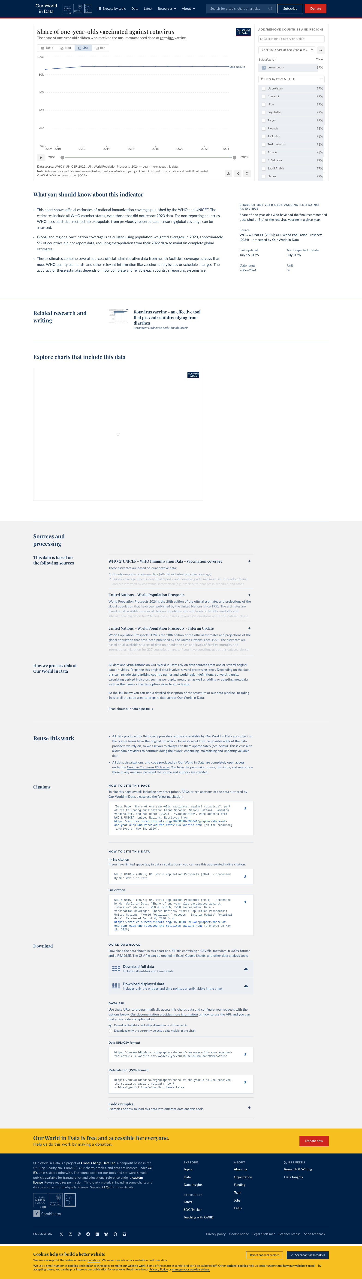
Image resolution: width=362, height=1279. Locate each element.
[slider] (62, 157)
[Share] (237, 173)
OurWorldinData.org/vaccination (57, 175)
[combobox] (241, 8)
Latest (148, 8)
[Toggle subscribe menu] (290, 8)
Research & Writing (298, 1180)
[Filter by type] (291, 79)
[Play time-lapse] (41, 157)
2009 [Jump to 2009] (52, 157)
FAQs (106, 1198)
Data (134, 8)
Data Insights (193, 1195)
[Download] (228, 173)
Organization (243, 1188)
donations (93, 1260)
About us (240, 1180)
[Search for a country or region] (291, 39)
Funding (239, 1195)
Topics (188, 1180)
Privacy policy (216, 1244)
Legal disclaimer (264, 1244)
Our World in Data (46, 9)
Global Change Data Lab (98, 1173)
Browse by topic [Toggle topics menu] (112, 8)
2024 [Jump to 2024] (245, 157)
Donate (315, 8)
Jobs (237, 1211)
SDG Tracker (193, 1220)
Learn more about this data (160, 166)
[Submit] (270, 9)
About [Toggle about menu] (188, 8)
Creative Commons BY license (148, 767)
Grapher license (289, 1244)
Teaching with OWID (199, 1228)
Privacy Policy (158, 1269)
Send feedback (314, 1244)
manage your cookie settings (191, 1269)
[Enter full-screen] (247, 173)
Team (237, 1203)
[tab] (47, 48)
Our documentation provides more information (164, 1022)
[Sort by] (286, 50)
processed (260, 240)
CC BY (83, 175)
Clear (319, 59)
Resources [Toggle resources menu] (167, 8)
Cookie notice (239, 1244)
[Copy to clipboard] (240, 809)
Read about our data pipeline (131, 709)
